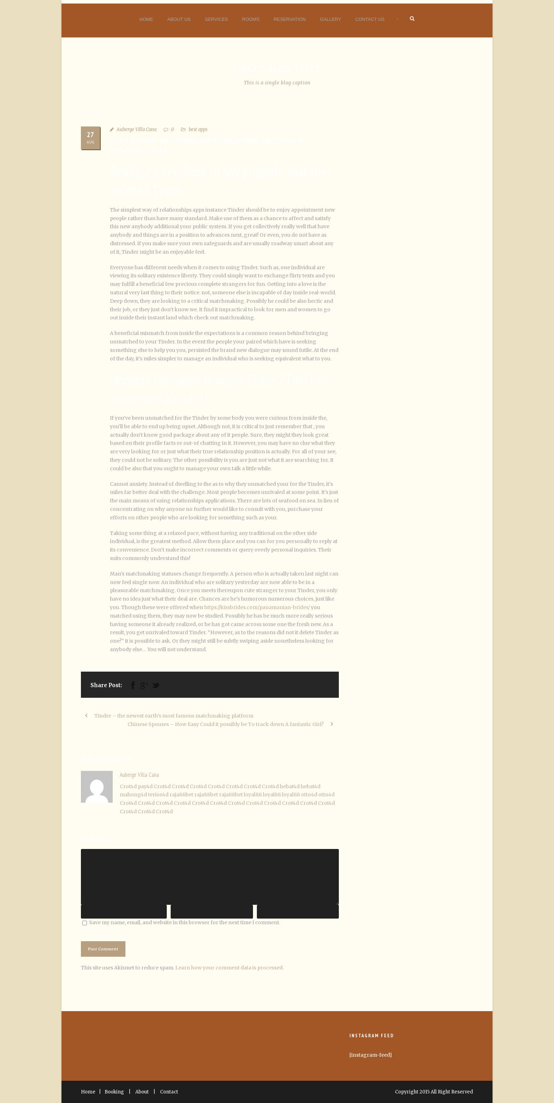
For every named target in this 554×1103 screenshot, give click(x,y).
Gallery (330, 19)
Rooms (250, 19)
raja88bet (181, 794)
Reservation (289, 19)
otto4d (309, 794)
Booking (114, 1092)
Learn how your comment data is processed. (229, 968)
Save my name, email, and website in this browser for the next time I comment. (184, 922)
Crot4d (128, 786)
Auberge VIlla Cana (137, 129)
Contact (169, 1092)
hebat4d (290, 786)
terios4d (158, 794)
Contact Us (369, 19)
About (142, 1092)
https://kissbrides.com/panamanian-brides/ (257, 607)
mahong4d (133, 794)
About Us (179, 19)
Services (216, 19)
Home (146, 19)
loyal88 (253, 794)
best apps (198, 129)
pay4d (145, 786)
